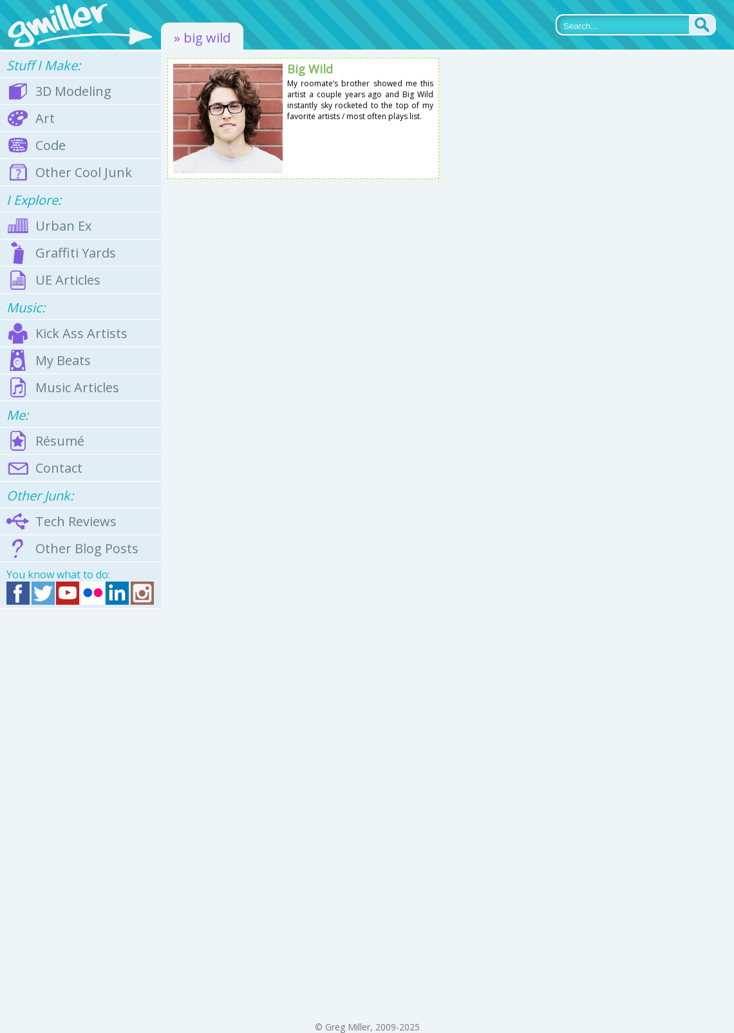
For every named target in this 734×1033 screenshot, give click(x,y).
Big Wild (310, 69)
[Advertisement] (80, 814)
